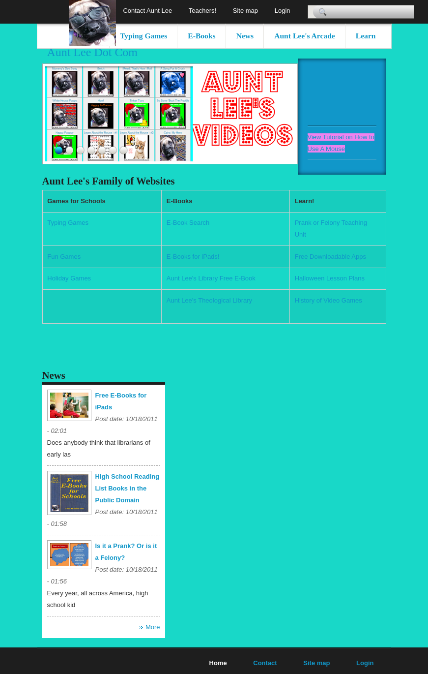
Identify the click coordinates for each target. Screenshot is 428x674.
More (152, 627)
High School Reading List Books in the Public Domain (127, 488)
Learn (366, 35)
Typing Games (143, 35)
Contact (265, 663)
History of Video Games (328, 300)
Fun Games (64, 256)
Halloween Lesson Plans (330, 278)
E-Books (201, 35)
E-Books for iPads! (193, 256)
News (245, 35)
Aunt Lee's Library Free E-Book (211, 278)
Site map (245, 10)
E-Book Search (188, 222)
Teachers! (202, 10)
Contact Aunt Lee (147, 10)
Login (282, 10)
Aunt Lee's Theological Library (209, 300)
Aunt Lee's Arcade (304, 35)
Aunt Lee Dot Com (92, 52)
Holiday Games (69, 278)
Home (218, 663)
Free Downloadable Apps (330, 256)
